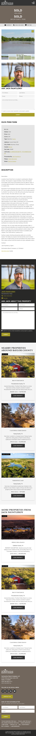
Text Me (4, 298)
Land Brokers (15, 726)
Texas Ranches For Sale (8, 721)
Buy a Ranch (5, 726)
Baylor (10, 147)
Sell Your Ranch (24, 724)
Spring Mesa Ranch (18, 542)
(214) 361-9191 (5, 681)
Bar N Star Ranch (18, 380)
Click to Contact (12, 161)
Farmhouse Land (18, 480)
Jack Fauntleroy (16, 156)
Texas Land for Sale (24, 721)
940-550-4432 (5, 251)
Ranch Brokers (25, 722)
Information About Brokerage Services (23, 732)
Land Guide (4, 724)
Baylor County (16, 19)
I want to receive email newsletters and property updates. (16, 111)
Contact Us (13, 724)
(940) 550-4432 (12, 159)
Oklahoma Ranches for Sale (10, 722)
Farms (14, 139)
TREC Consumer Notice (10, 732)
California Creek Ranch (18, 430)
